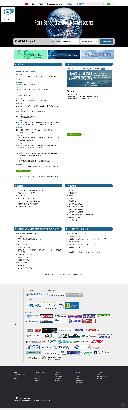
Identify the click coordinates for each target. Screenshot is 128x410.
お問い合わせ (100, 372)
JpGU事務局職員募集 (23, 71)
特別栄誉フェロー (74, 193)
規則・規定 (21, 242)
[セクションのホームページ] (96, 239)
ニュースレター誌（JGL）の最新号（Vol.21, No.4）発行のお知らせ (37, 106)
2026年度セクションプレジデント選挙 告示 (30, 111)
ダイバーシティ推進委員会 (52, 250)
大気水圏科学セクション (77, 239)
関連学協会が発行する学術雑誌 (28, 204)
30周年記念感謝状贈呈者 (77, 206)
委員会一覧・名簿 (24, 247)
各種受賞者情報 (79, 382)
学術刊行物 (57, 372)
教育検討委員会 (22, 252)
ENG (113, 4)
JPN (109, 4)
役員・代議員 (22, 244)
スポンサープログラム (25, 268)
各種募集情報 (53, 176)
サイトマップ (100, 378)
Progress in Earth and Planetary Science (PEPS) (33, 190)
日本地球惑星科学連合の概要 (27, 233)
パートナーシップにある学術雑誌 (29, 201)
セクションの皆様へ (64, 274)
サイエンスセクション (39, 372)
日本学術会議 (22, 262)
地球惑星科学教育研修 (76, 212)
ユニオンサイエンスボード (26, 257)
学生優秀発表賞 (79, 380)
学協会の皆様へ (78, 274)
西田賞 (71, 195)
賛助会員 (21, 265)
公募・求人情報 (40, 176)
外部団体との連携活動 (76, 217)
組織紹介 (21, 236)
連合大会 (16, 376)
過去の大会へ (73, 134)
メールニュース (23, 195)
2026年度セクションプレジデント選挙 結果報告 (32, 90)
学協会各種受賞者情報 (76, 209)
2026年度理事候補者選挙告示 (25, 84)
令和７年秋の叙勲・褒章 (24, 95)
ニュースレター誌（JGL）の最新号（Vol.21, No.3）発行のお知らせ (37, 166)
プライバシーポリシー (102, 376)
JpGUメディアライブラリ (26, 206)
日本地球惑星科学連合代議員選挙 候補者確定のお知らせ (34, 161)
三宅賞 (71, 198)
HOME (15, 372)
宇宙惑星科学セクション (77, 236)
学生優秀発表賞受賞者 (76, 204)
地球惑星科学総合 (24, 260)
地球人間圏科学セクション (77, 242)
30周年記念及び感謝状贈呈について (29, 239)
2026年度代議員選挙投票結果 (25, 117)
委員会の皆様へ (50, 274)
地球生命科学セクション (77, 247)
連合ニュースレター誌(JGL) (27, 193)
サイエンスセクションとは (77, 233)
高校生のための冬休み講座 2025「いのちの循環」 (32, 100)
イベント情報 (26, 176)
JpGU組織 (16, 378)
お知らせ (57, 374)
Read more (23, 170)
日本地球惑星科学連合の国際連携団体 (81, 214)
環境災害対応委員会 (36, 250)
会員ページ (99, 374)
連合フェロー (73, 190)
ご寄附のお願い (74, 220)
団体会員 (78, 372)
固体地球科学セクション (77, 244)
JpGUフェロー (79, 374)
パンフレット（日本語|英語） (27, 198)
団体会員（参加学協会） (26, 254)
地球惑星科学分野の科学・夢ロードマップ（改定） (85, 252)
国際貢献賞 (72, 201)
